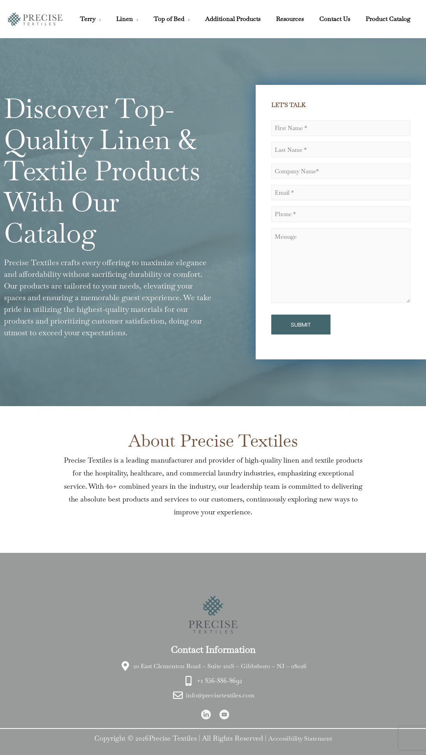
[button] (118, 19)
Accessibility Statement (300, 736)
